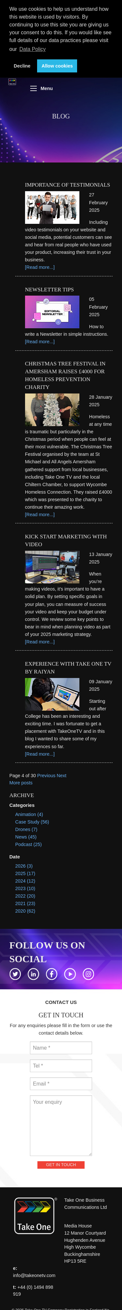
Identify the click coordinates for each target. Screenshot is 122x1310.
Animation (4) (29, 814)
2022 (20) (25, 896)
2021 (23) (25, 903)
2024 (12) (25, 881)
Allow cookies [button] (57, 66)
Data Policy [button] (33, 49)
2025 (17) (25, 873)
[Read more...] (40, 267)
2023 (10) (25, 888)
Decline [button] (22, 66)
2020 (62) (25, 911)
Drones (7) (26, 829)
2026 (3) (24, 866)
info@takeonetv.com (34, 1275)
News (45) (26, 837)
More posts (21, 782)
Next (61, 775)
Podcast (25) (28, 844)
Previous (46, 775)
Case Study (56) (32, 822)
